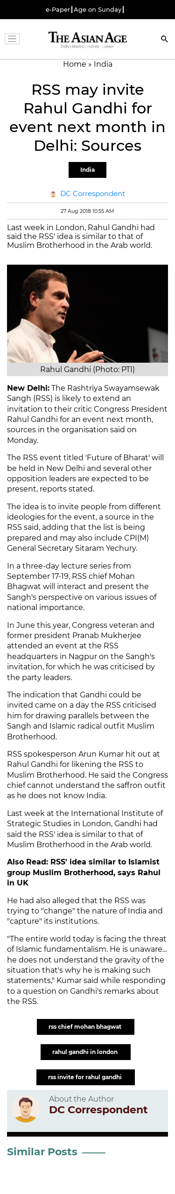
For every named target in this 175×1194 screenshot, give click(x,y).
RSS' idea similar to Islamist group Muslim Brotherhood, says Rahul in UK (84, 872)
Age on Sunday (97, 9)
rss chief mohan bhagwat (86, 1026)
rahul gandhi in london (85, 1051)
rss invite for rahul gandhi (85, 1077)
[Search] (164, 40)
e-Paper (58, 9)
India (87, 169)
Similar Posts (42, 1151)
